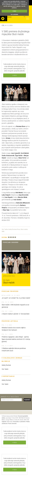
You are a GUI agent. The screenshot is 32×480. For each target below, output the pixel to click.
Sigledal (4, 421)
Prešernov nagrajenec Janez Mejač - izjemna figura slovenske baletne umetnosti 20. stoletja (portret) (16, 339)
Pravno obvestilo (12, 423)
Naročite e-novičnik (10, 397)
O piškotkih (22, 421)
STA (3, 25)
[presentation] (14, 405)
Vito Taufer (5, 229)
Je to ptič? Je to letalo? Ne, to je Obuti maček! (16, 298)
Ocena (4, 237)
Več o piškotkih (14, 14)
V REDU (14, 11)
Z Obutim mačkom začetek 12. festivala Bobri (15, 314)
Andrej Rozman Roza (14, 229)
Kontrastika (16, 421)
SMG (3, 231)
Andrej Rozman (6, 365)
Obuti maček (24, 229)
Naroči (27, 400)
